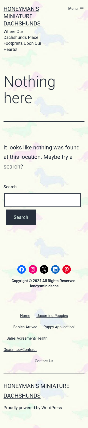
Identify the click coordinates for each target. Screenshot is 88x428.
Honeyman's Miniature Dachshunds (22, 16)
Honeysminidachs (43, 286)
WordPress (52, 407)
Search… (12, 186)
